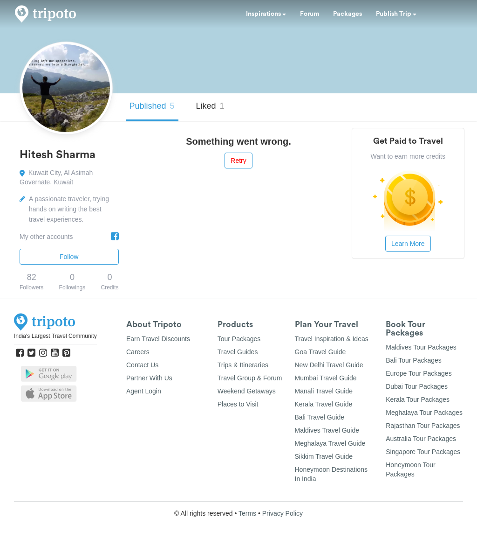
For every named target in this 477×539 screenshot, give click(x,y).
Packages (347, 14)
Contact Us (142, 365)
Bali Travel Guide (320, 417)
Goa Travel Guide (320, 352)
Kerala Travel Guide (324, 404)
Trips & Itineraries (243, 365)
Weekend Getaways (247, 391)
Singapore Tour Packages (423, 451)
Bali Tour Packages (414, 360)
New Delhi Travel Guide (329, 365)
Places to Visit (238, 404)
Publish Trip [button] (396, 14)
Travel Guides (238, 352)
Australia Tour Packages (421, 438)
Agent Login (143, 391)
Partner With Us (149, 378)
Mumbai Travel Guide (326, 378)
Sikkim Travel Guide (324, 456)
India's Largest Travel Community (55, 336)
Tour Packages (239, 339)
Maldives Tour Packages (421, 347)
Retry (238, 160)
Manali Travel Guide (324, 391)
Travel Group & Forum (250, 378)
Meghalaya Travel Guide (330, 443)
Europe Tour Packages (418, 373)
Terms (247, 513)
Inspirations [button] (266, 14)
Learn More (408, 243)
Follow (69, 256)
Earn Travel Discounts (158, 339)
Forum (309, 14)
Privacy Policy (282, 513)
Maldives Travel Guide (327, 430)
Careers (138, 352)
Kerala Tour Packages (418, 399)
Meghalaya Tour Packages (424, 412)
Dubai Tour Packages (417, 386)
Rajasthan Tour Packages (423, 425)
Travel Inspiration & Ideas (331, 339)
